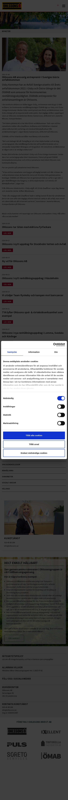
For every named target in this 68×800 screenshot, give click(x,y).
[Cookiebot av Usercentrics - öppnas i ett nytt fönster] (53, 344)
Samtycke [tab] (12, 352)
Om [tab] (56, 352)
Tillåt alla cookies (34, 435)
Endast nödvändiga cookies (34, 453)
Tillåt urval (34, 444)
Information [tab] (34, 352)
